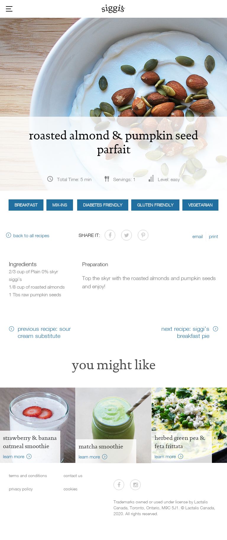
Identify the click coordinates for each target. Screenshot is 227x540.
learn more (13, 456)
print (213, 236)
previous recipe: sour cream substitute (44, 332)
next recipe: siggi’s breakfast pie (185, 332)
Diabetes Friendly (102, 204)
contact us (73, 475)
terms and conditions (28, 475)
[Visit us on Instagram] (135, 484)
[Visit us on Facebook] (119, 484)
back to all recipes (31, 235)
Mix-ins (59, 204)
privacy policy (21, 488)
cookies (70, 488)
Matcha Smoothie (101, 446)
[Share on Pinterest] (143, 235)
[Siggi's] (114, 8)
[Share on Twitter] (126, 235)
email (197, 236)
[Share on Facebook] (110, 235)
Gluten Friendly (155, 204)
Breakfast (26, 204)
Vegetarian (200, 204)
